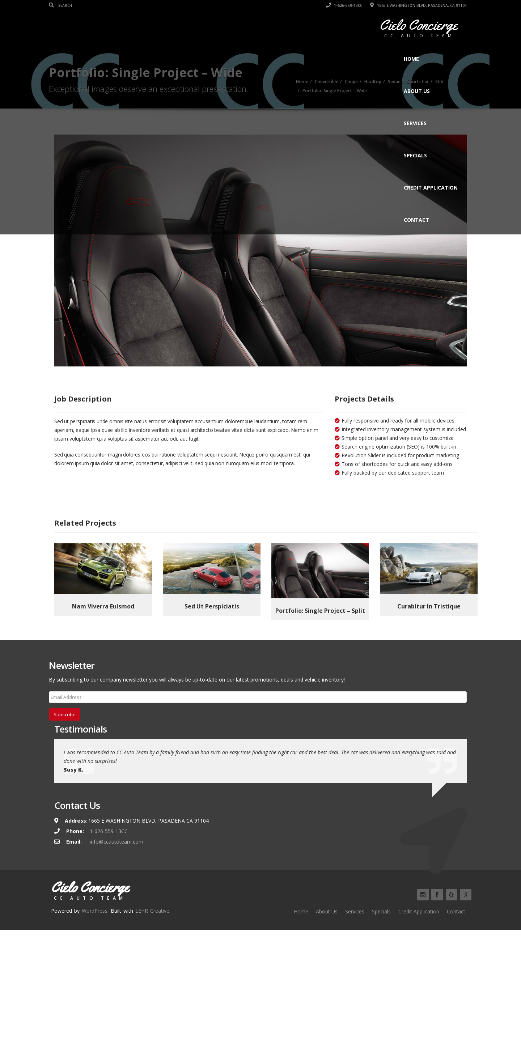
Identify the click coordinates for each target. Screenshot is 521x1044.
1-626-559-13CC (344, 5)
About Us (417, 91)
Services (415, 123)
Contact (416, 219)
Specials (415, 155)
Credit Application (431, 187)
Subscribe (65, 726)
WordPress (94, 923)
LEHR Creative (152, 923)
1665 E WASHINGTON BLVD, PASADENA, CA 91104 (418, 5)
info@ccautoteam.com (116, 853)
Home (411, 58)
